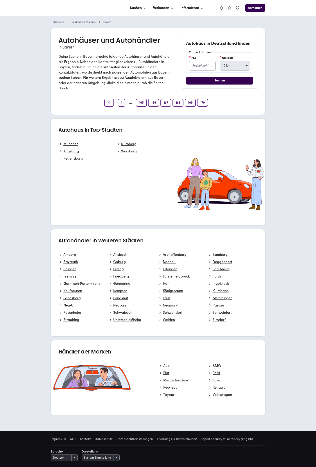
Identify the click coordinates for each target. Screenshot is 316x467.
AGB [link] (73, 439)
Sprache (57, 451)
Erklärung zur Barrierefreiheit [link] (177, 439)
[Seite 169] (190, 103)
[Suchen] (138, 8)
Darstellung (90, 451)
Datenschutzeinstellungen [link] (135, 439)
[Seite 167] (165, 103)
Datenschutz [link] (104, 439)
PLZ (192, 58)
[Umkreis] (235, 65)
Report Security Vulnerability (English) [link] (227, 439)
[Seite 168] (177, 103)
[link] (229, 8)
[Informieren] (192, 8)
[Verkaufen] (163, 8)
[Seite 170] (202, 103)
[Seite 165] (141, 103)
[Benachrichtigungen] (221, 8)
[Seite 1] (121, 103)
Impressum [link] (58, 439)
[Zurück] (109, 103)
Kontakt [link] (85, 439)
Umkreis (226, 58)
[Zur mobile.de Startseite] (84, 8)
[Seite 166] (153, 103)
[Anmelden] (255, 8)
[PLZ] (202, 65)
